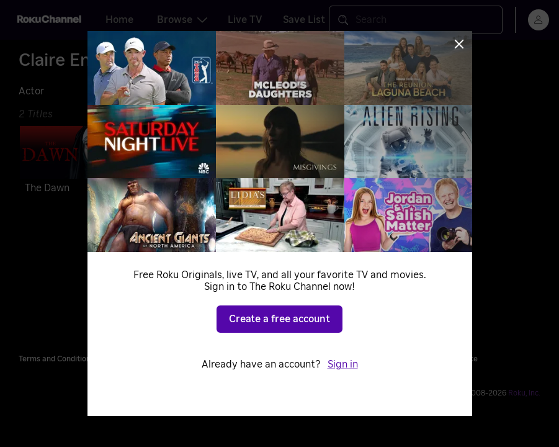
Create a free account (279, 319)
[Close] (459, 44)
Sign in (343, 364)
